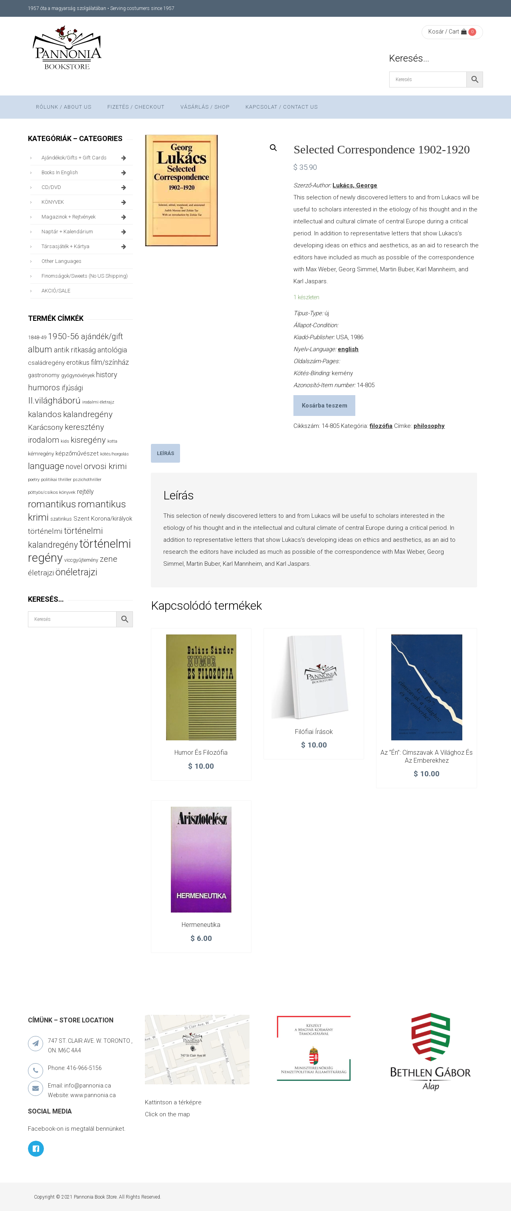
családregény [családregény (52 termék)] (46, 362)
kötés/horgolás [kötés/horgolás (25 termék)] (114, 454)
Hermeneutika (201, 925)
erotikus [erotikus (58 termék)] (77, 362)
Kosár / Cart (447, 31)
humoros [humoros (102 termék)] (44, 387)
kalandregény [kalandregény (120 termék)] (88, 414)
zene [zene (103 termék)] (108, 559)
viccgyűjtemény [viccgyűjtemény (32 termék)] (81, 560)
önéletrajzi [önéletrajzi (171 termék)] (76, 572)
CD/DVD (85, 187)
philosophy (429, 426)
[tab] (165, 453)
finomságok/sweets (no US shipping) (85, 276)
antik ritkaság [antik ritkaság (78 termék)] (75, 350)
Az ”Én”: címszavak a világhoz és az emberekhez (426, 756)
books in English (85, 172)
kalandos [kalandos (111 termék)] (44, 414)
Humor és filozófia (201, 752)
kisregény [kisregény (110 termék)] (88, 440)
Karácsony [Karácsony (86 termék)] (45, 427)
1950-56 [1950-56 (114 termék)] (63, 336)
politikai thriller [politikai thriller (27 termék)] (56, 479)
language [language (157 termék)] (46, 466)
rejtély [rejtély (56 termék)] (85, 491)
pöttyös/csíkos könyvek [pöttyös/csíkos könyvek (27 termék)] (51, 492)
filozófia (381, 426)
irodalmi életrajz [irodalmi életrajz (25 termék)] (98, 402)
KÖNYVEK (85, 202)
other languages (61, 261)
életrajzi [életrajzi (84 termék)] (41, 573)
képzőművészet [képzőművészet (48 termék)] (77, 453)
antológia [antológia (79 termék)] (112, 350)
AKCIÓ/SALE (56, 291)
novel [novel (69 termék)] (74, 467)
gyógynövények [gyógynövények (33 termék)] (78, 375)
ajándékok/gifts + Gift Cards (85, 158)
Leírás (165, 453)
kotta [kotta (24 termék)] (112, 441)
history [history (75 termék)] (106, 374)
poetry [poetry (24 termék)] (34, 479)
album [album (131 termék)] (40, 349)
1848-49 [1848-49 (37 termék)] (37, 337)
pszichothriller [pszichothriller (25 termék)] (87, 479)
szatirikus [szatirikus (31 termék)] (61, 519)
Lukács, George (355, 185)
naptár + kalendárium (85, 232)
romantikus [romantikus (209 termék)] (52, 504)
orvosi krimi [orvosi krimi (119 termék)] (105, 466)
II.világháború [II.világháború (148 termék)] (54, 400)
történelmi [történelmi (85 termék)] (45, 531)
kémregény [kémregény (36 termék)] (41, 454)
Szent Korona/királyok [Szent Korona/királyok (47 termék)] (102, 518)
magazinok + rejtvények (85, 217)
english (348, 349)
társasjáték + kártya (85, 246)
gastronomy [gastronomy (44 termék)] (43, 375)
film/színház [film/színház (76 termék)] (110, 362)
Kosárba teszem (324, 405)
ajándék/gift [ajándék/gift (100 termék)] (102, 336)
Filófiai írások (314, 732)
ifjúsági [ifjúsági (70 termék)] (72, 388)
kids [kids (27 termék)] (65, 441)
